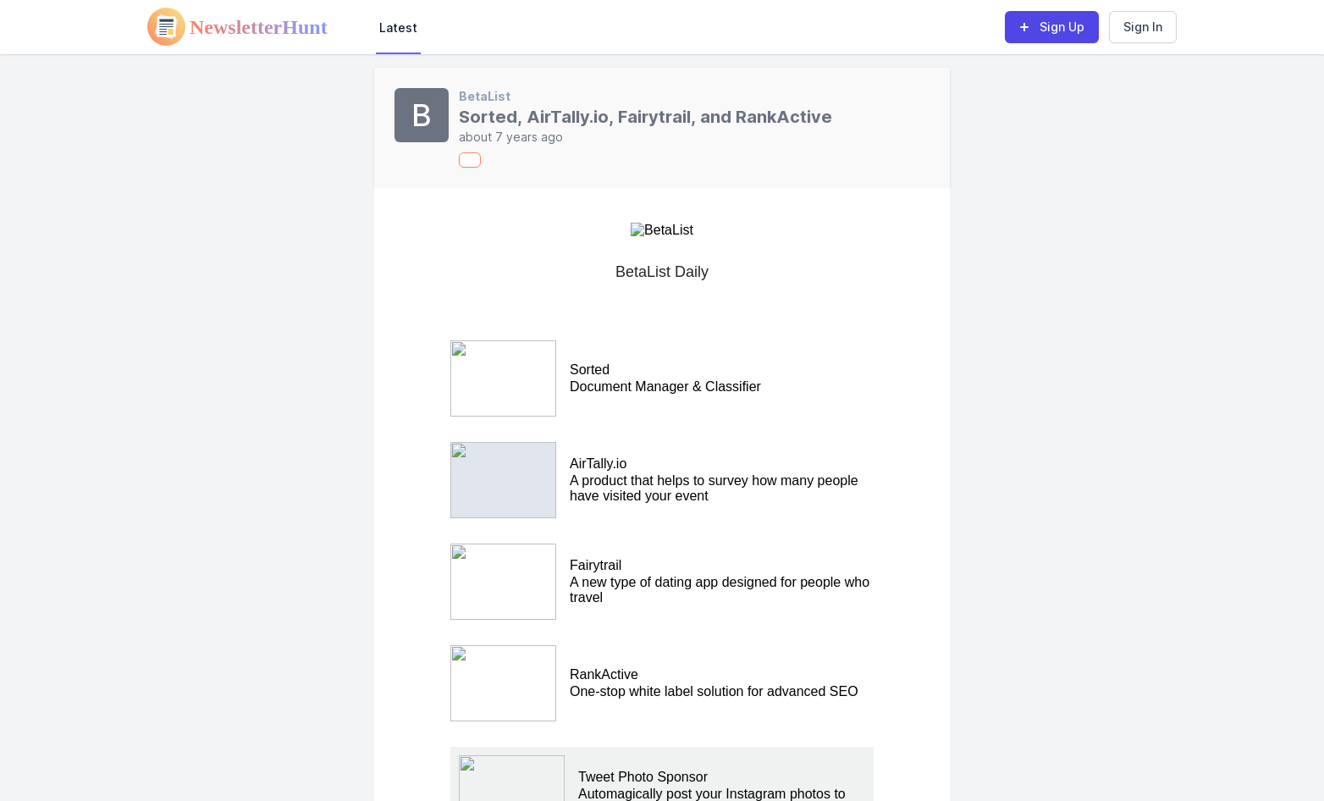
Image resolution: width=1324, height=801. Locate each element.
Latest (398, 27)
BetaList (484, 96)
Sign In (1142, 26)
